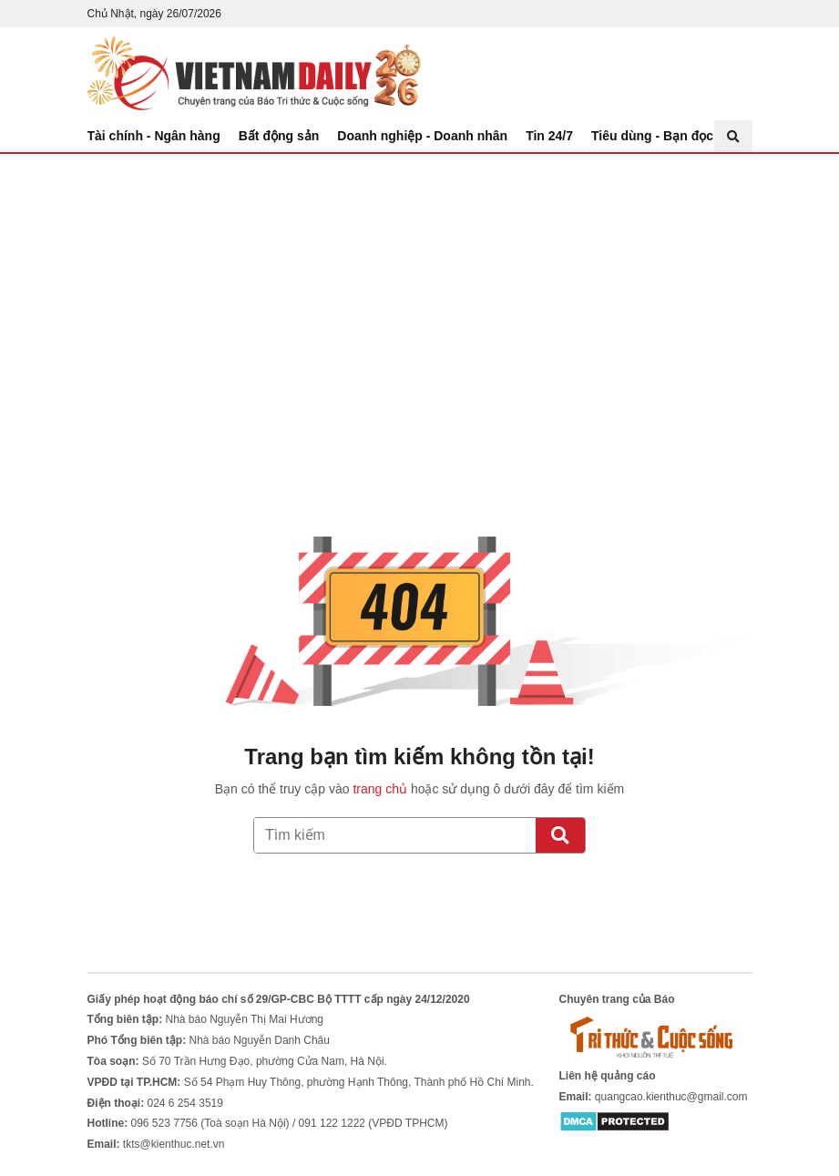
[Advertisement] (419, 290)
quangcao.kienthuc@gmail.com (671, 1096)
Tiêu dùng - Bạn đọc (652, 135)
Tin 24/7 (549, 135)
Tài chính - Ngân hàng (153, 135)
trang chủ (380, 789)
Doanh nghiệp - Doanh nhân (422, 135)
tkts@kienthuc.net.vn (174, 1144)
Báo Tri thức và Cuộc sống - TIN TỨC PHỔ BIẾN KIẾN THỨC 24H (254, 73)
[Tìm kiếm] (560, 835)
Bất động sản (279, 135)
